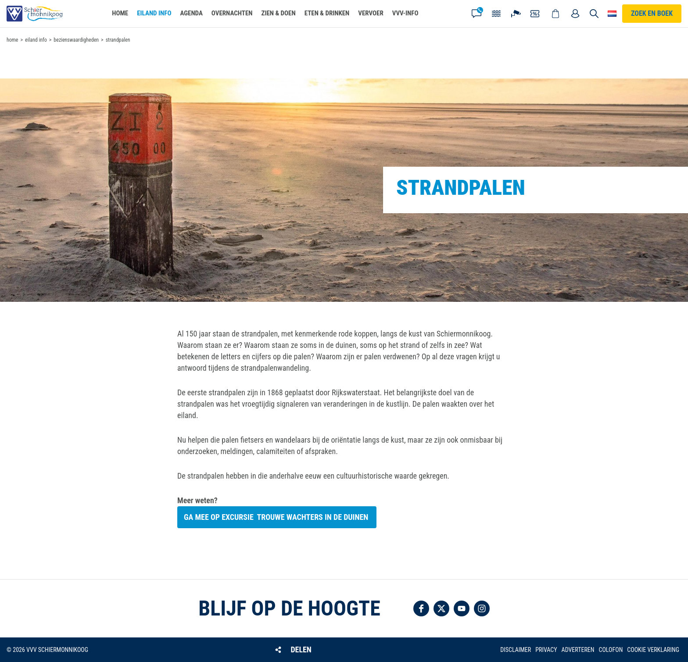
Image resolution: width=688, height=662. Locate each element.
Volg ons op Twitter (441, 608)
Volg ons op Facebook (421, 608)
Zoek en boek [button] (652, 13)
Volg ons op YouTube (461, 608)
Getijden (496, 13)
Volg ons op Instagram (482, 608)
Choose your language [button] (612, 13)
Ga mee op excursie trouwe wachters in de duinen (277, 517)
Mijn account (575, 13)
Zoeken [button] (594, 13)
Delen (300, 649)
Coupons (536, 13)
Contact (476, 13)
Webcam (516, 13)
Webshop (555, 13)
